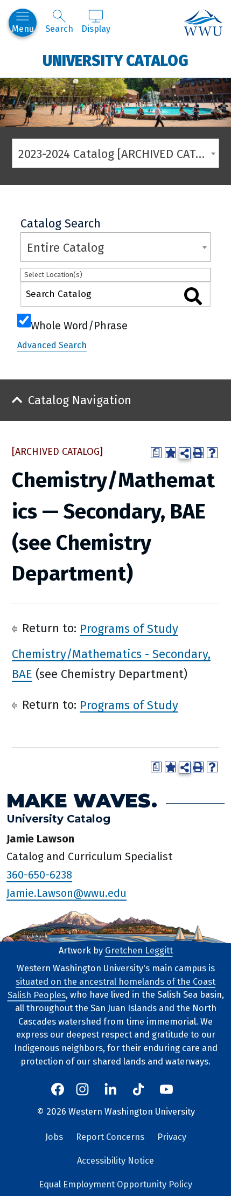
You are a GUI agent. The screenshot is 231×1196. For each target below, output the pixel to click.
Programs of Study (129, 628)
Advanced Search (52, 345)
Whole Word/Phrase (79, 324)
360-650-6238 (39, 874)
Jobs (54, 1137)
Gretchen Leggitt (139, 950)
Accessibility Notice (115, 1161)
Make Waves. (81, 800)
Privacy (171, 1137)
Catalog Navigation (79, 400)
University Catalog (115, 60)
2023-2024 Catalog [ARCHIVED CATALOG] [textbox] (118, 154)
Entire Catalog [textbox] (65, 247)
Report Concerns (110, 1137)
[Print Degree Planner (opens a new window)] (156, 452)
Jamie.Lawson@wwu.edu (66, 893)
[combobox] (115, 153)
